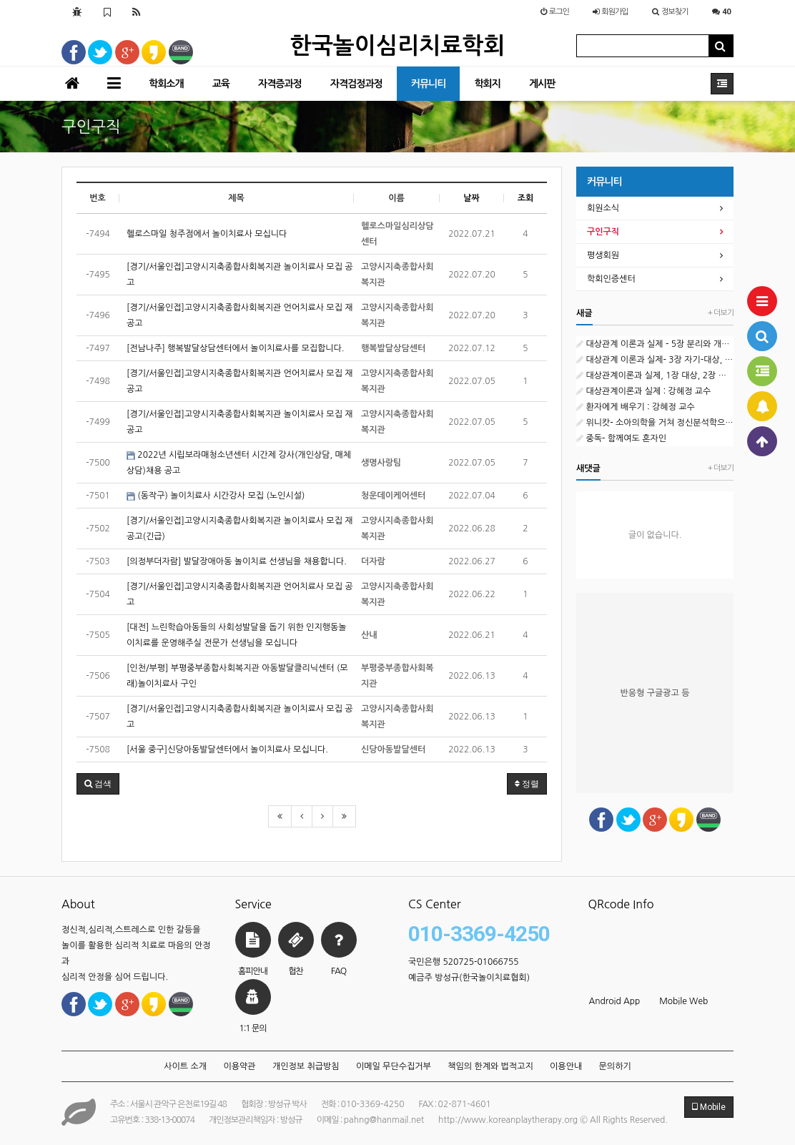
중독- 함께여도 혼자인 (621, 438)
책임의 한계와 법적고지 (490, 1066)
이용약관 (239, 1066)
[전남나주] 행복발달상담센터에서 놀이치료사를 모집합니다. (235, 348)
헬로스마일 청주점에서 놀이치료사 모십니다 (207, 234)
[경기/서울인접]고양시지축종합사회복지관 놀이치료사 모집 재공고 (240, 422)
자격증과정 (280, 84)
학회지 (487, 84)
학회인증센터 (611, 279)
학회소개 (166, 84)
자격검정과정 (356, 84)
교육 (220, 84)
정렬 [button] (527, 784)
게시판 (542, 84)
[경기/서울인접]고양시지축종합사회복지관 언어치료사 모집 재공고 (240, 315)
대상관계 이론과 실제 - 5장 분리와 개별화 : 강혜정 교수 (655, 344)
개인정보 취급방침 (306, 1066)
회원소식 (603, 208)
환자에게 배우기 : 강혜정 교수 (635, 407)
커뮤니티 (428, 84)
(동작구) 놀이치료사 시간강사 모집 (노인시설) (216, 496)
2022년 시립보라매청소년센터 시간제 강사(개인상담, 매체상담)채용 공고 (239, 463)
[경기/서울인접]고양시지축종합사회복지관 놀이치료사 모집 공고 (240, 274)
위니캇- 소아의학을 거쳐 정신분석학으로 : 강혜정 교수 (655, 422)
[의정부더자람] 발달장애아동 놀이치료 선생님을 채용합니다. (237, 561)
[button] (97, 784)
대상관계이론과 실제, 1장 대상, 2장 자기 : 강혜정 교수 (655, 375)
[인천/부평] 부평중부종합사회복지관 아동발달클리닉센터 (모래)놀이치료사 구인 (237, 676)
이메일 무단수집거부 (393, 1066)
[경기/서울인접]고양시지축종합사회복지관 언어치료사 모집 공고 (240, 594)
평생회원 (603, 255)
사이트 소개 (185, 1066)
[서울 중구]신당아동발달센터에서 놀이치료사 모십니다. (227, 749)
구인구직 (603, 231)
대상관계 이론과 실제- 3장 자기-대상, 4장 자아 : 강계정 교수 (655, 359)
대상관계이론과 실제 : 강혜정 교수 (643, 391)
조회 (526, 198)
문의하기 (615, 1066)
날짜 (471, 198)
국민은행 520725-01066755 (463, 962)
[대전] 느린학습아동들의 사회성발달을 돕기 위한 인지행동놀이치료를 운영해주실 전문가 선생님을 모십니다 (237, 635)
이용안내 (566, 1066)
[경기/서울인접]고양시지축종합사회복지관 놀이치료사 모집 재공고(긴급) (240, 528)
